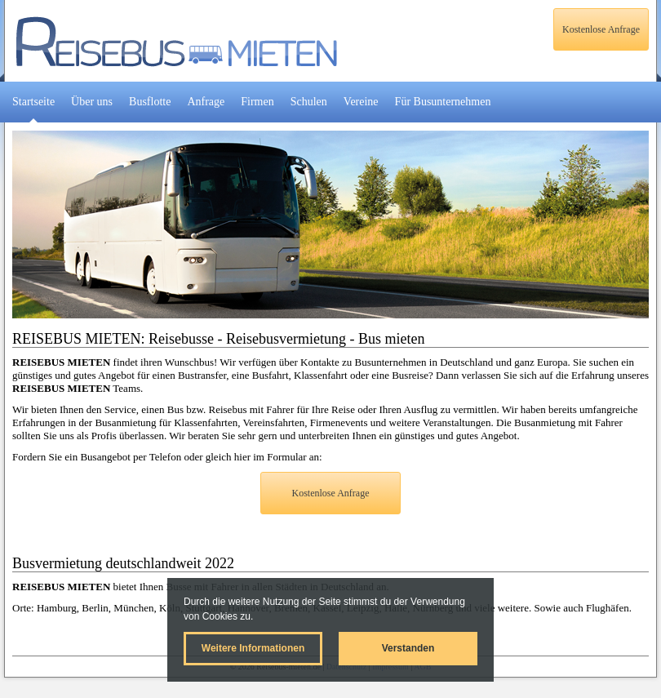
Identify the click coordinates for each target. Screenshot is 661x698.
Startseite (33, 102)
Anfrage (205, 102)
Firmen (257, 102)
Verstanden (408, 648)
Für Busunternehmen (443, 102)
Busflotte (150, 102)
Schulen (309, 102)
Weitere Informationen (253, 648)
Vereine (361, 102)
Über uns (92, 102)
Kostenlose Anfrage (601, 29)
